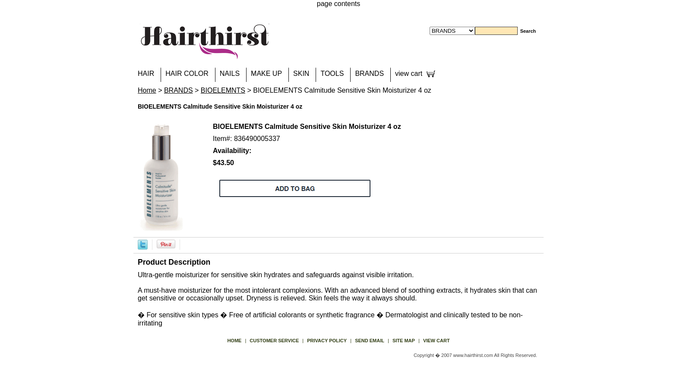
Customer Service (274, 340)
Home (147, 90)
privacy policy (327, 340)
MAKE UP (266, 73)
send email (369, 340)
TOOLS (332, 73)
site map (403, 340)
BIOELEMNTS (223, 90)
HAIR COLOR (187, 73)
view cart (408, 73)
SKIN (301, 73)
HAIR (146, 73)
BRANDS (369, 73)
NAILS (230, 73)
